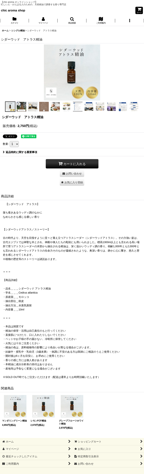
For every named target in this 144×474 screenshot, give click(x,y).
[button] (72, 21)
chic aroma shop (13, 10)
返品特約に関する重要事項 (20, 152)
